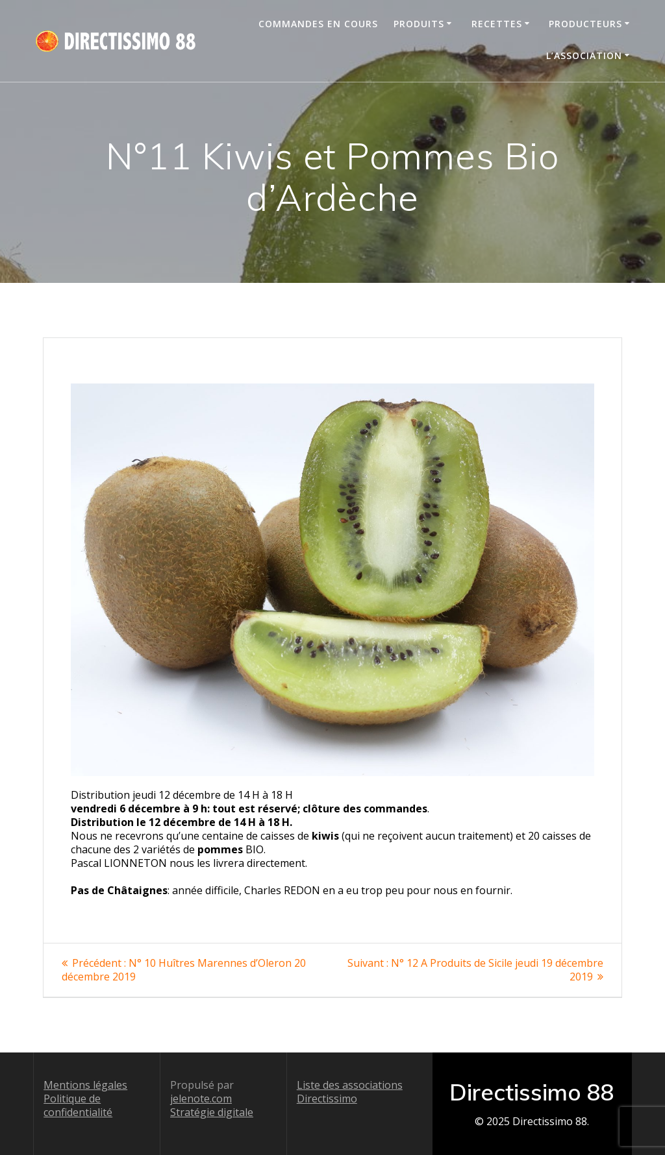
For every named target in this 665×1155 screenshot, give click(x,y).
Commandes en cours (318, 24)
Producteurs (585, 24)
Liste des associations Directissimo (350, 1092)
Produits (419, 24)
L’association (584, 55)
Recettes (496, 24)
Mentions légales (85, 1085)
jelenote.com (201, 1098)
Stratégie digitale (211, 1112)
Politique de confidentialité (78, 1105)
